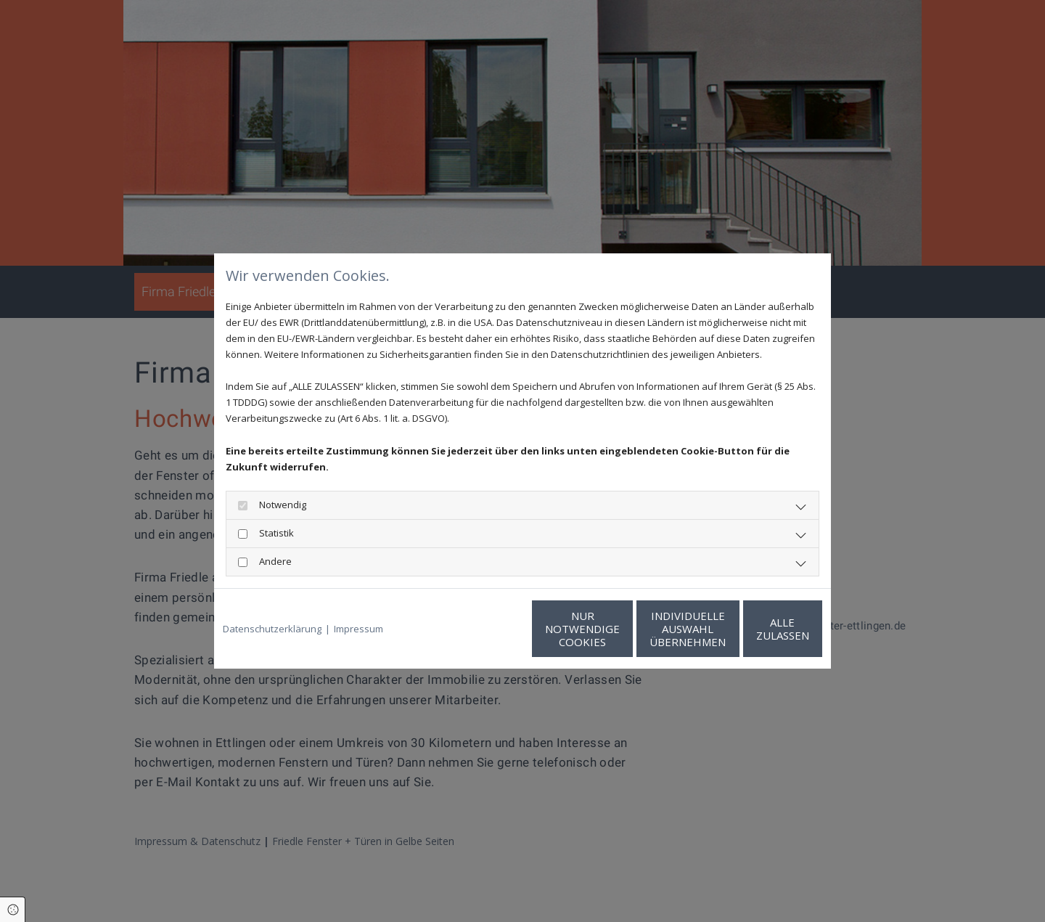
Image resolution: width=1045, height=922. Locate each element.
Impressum (358, 628)
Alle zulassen (755, 628)
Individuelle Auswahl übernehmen (617, 628)
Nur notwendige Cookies (479, 628)
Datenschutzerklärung (272, 628)
